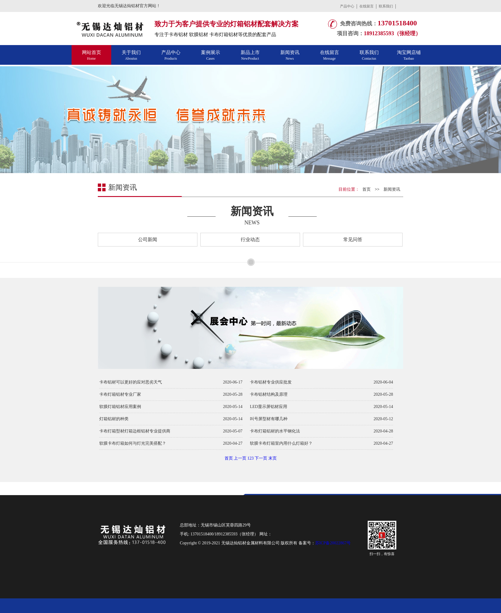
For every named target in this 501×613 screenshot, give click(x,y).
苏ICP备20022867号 (333, 543)
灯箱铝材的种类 (114, 419)
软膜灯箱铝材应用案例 (120, 406)
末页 (272, 458)
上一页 (240, 458)
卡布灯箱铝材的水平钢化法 (275, 431)
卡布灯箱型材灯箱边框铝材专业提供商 (134, 431)
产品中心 (347, 6)
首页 (366, 189)
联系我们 (386, 6)
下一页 (261, 458)
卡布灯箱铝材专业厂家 (120, 394)
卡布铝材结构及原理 (268, 394)
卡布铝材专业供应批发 (271, 382)
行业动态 (250, 239)
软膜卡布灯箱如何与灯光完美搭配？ (132, 443)
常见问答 (352, 239)
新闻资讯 (392, 189)
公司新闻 (147, 239)
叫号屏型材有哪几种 (268, 419)
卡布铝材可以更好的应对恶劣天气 (130, 382)
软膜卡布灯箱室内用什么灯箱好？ (281, 443)
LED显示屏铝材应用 (268, 406)
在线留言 (366, 6)
